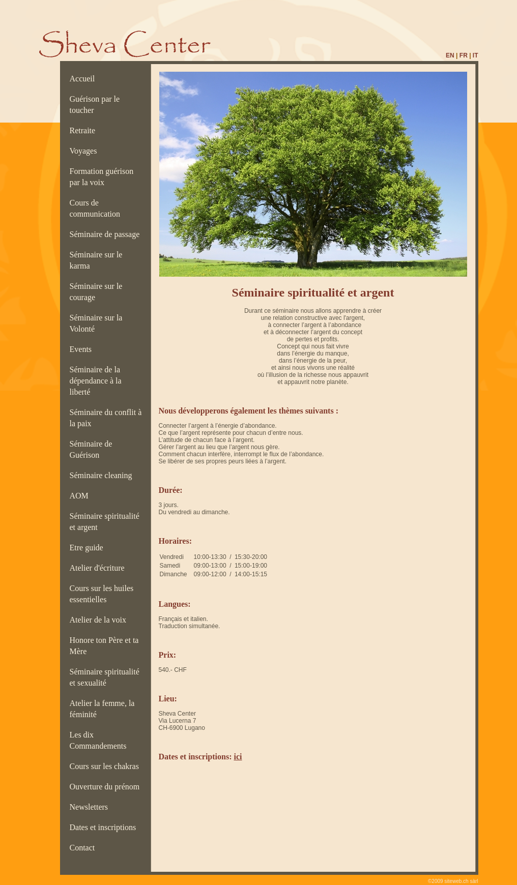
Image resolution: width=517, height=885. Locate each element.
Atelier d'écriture (99, 568)
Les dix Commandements (100, 740)
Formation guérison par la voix (102, 177)
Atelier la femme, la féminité (102, 709)
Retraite (85, 130)
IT (475, 55)
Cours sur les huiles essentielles (102, 594)
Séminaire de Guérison (91, 449)
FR (463, 55)
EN (450, 55)
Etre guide (88, 547)
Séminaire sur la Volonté (96, 323)
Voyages (85, 150)
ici (238, 756)
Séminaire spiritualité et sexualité (104, 677)
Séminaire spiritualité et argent (104, 522)
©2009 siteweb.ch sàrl (453, 881)
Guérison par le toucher (95, 104)
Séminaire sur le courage (96, 292)
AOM (81, 495)
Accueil (84, 78)
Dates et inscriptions (105, 827)
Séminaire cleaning (104, 475)
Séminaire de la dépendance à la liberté (96, 380)
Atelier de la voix (100, 619)
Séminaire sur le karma (96, 260)
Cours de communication (97, 208)
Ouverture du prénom (107, 786)
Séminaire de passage (107, 234)
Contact (84, 847)
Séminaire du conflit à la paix (106, 418)
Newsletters (91, 807)
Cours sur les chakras (106, 766)
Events (83, 349)
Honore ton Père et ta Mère (104, 646)
